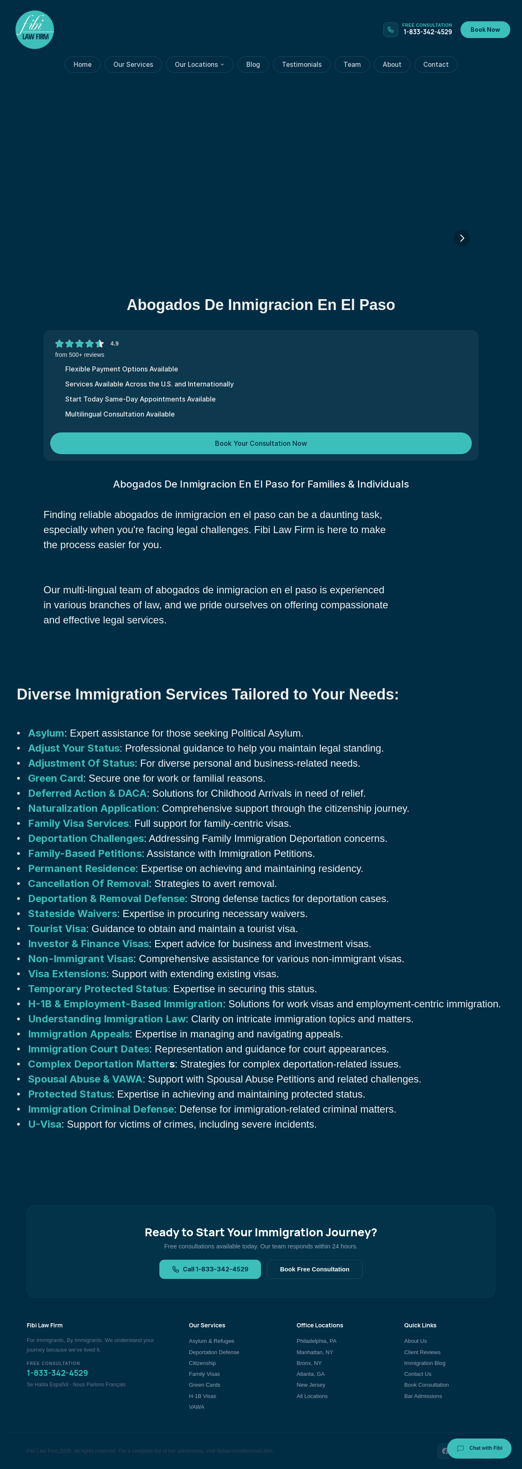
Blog (253, 65)
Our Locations (200, 65)
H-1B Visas (202, 1396)
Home (83, 65)
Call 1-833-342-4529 (210, 1269)
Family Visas (204, 1374)
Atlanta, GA (311, 1374)
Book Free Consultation (314, 1269)
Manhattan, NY (315, 1352)
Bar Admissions (423, 1396)
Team (352, 65)
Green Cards (204, 1385)
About (392, 65)
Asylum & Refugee (212, 1341)
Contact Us (418, 1374)
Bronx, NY (309, 1363)
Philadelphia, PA (316, 1341)
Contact (436, 65)
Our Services (133, 65)
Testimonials (302, 65)
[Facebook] (445, 1451)
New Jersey (311, 1385)
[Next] (461, 238)
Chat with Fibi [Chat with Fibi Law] (479, 1448)
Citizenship (202, 1363)
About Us (415, 1341)
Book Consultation (426, 1385)
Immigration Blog (424, 1363)
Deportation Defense (214, 1352)
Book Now (485, 29)
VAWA (197, 1407)
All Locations (312, 1396)
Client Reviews (422, 1352)
